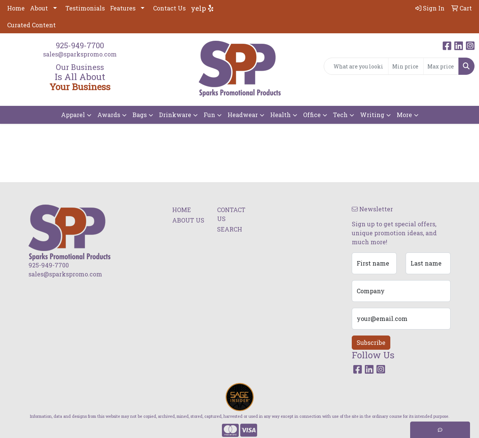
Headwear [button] (243, 115)
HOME (181, 210)
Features (122, 8)
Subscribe (371, 342)
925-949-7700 (80, 45)
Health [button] (280, 115)
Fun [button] (209, 115)
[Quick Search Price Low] (406, 66)
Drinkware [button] (175, 115)
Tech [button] (340, 115)
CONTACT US (231, 214)
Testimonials (85, 8)
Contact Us (169, 8)
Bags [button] (139, 115)
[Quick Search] (356, 66)
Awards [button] (108, 115)
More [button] (404, 115)
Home (16, 8)
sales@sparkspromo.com (80, 54)
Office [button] (312, 115)
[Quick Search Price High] (441, 66)
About (39, 8)
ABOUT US (188, 220)
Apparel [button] (73, 115)
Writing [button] (372, 115)
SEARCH (229, 229)
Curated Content (31, 25)
